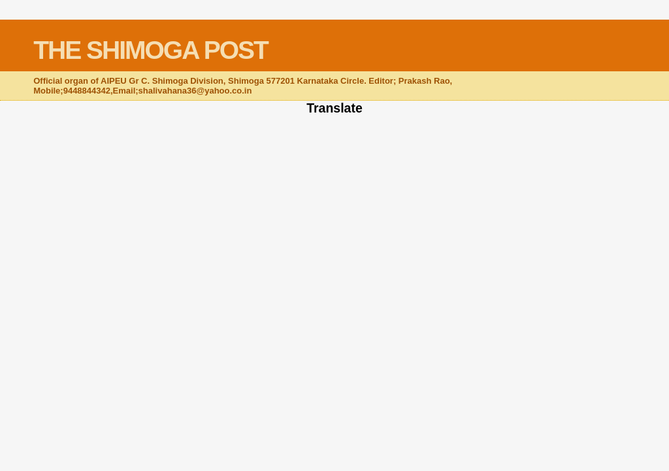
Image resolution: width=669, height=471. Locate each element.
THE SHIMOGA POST (150, 50)
